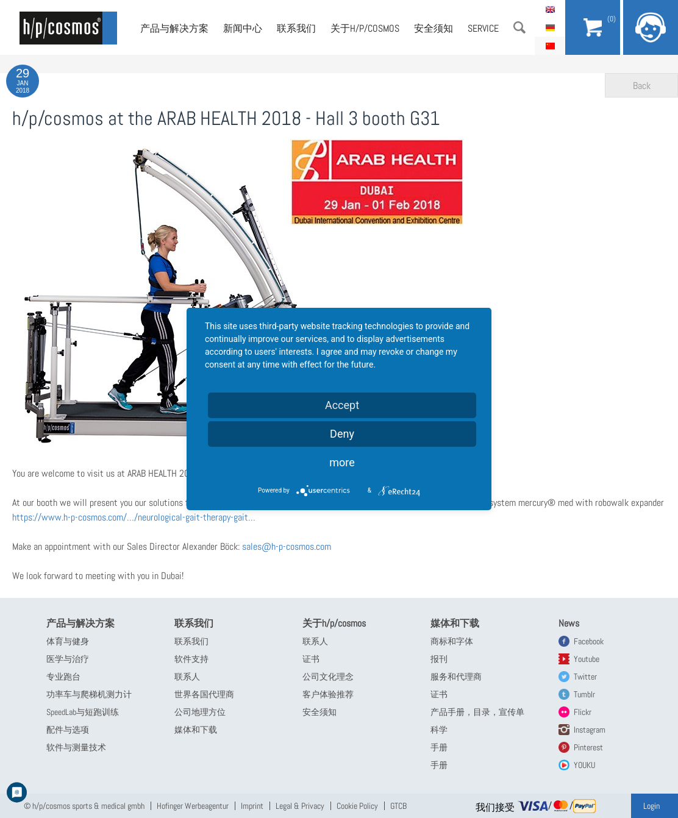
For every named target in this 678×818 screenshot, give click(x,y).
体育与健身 (67, 641)
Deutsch (550, 27)
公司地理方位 (200, 711)
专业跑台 (63, 676)
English (550, 9)
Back (642, 85)
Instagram (589, 729)
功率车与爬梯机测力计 (89, 694)
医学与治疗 (67, 658)
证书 (310, 658)
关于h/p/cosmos (364, 28)
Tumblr (584, 694)
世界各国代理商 (204, 694)
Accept (342, 405)
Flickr (582, 711)
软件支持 (191, 658)
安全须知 (433, 28)
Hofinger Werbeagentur (193, 805)
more (342, 462)
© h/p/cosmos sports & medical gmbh (84, 805)
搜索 (519, 27)
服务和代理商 (456, 676)
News (568, 623)
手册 (439, 747)
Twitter (585, 676)
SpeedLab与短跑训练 (82, 711)
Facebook (589, 641)
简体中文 (550, 46)
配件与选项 (67, 729)
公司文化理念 (328, 676)
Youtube (586, 658)
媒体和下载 (195, 729)
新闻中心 (242, 28)
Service (483, 28)
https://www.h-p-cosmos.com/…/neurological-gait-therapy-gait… (133, 517)
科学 (439, 729)
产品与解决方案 (174, 28)
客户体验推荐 (328, 694)
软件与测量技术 (76, 747)
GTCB (398, 805)
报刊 (439, 658)
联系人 (187, 676)
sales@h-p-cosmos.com (286, 546)
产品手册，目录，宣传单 (477, 711)
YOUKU (584, 764)
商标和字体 (451, 641)
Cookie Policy (357, 805)
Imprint (252, 805)
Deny (342, 433)
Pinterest (588, 747)
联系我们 (296, 28)
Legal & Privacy (300, 805)
